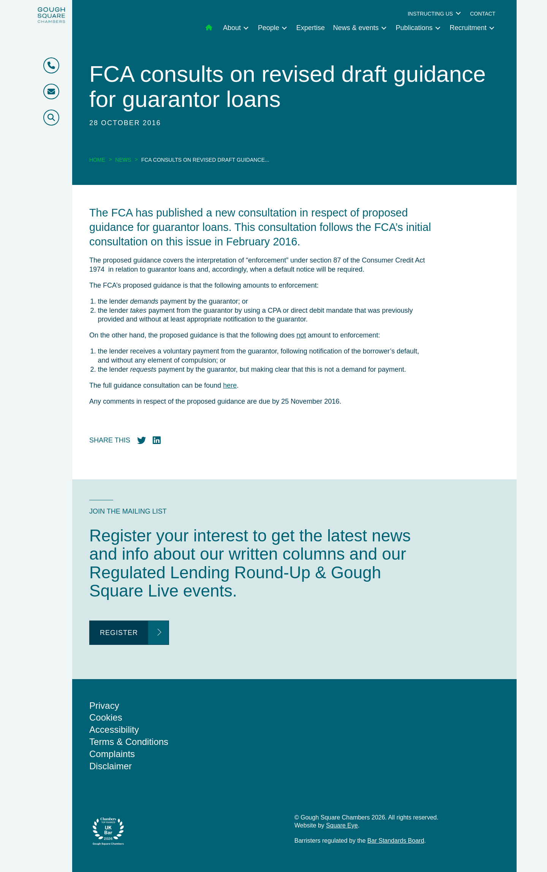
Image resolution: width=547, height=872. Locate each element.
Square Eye (342, 825)
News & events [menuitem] (356, 28)
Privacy (104, 705)
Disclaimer (110, 766)
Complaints (112, 754)
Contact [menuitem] (482, 14)
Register (119, 632)
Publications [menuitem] (414, 28)
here (230, 385)
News (123, 160)
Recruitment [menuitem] (468, 28)
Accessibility (114, 729)
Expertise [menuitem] (310, 28)
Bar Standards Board (395, 840)
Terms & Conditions (128, 742)
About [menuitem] (232, 28)
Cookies (105, 717)
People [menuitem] (268, 28)
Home (97, 160)
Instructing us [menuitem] (430, 14)
